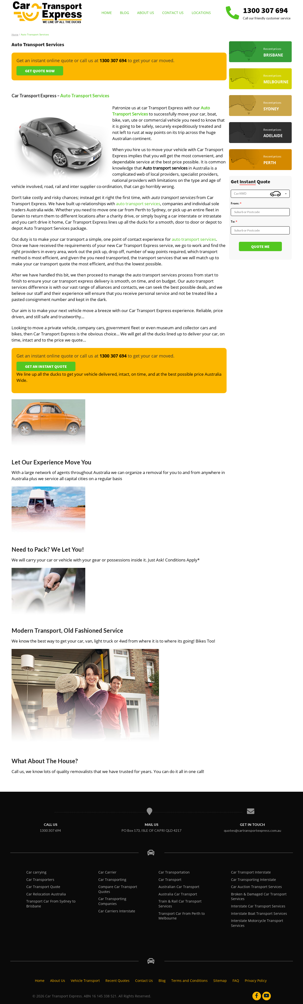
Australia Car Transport (178, 894)
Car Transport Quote (43, 886)
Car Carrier (107, 872)
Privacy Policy (256, 980)
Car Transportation (174, 872)
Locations (201, 12)
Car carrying (36, 872)
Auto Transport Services (84, 95)
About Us (145, 12)
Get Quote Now (40, 70)
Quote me (260, 246)
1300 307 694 (265, 10)
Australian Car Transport (179, 886)
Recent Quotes (117, 980)
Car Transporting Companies (112, 901)
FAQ (235, 980)
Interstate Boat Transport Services (259, 913)
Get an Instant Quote (46, 366)
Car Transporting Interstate (253, 879)
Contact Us (173, 12)
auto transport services (138, 203)
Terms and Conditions (189, 980)
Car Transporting (112, 879)
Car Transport (170, 879)
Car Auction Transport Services (256, 886)
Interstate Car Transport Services (258, 906)
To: (233, 222)
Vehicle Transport (85, 980)
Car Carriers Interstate (116, 911)
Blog (124, 12)
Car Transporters (40, 879)
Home (106, 12)
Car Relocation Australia (46, 894)
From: (235, 203)
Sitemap (220, 980)
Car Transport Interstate (251, 872)
